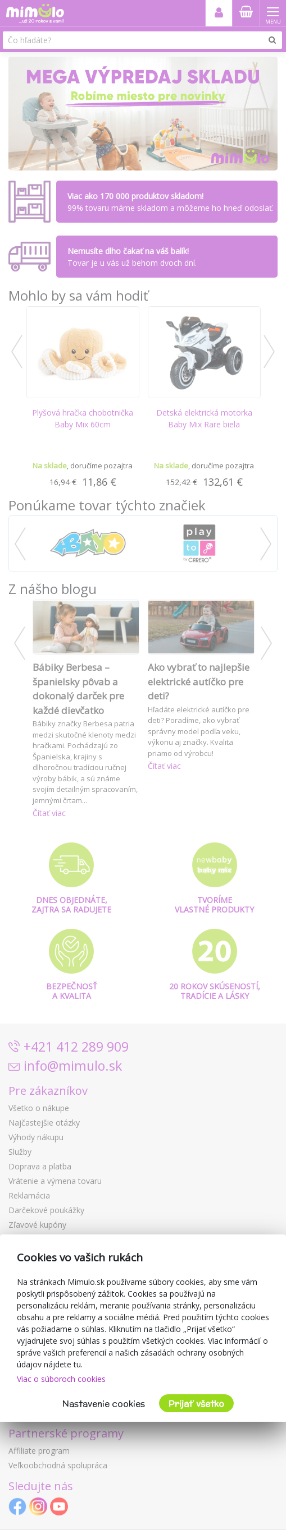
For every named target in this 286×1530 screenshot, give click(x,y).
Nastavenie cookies (103, 1403)
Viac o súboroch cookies (61, 1379)
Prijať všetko (196, 1403)
